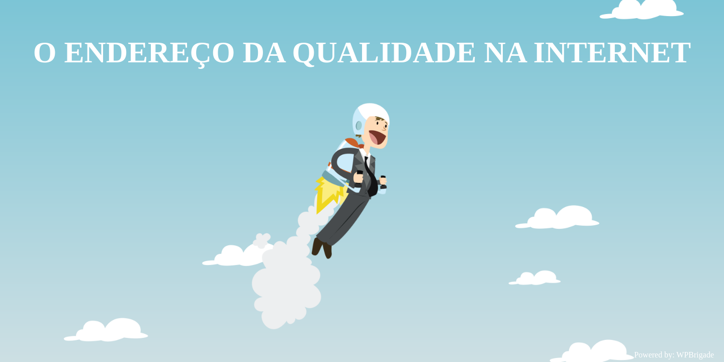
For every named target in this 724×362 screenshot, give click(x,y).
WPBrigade (695, 354)
